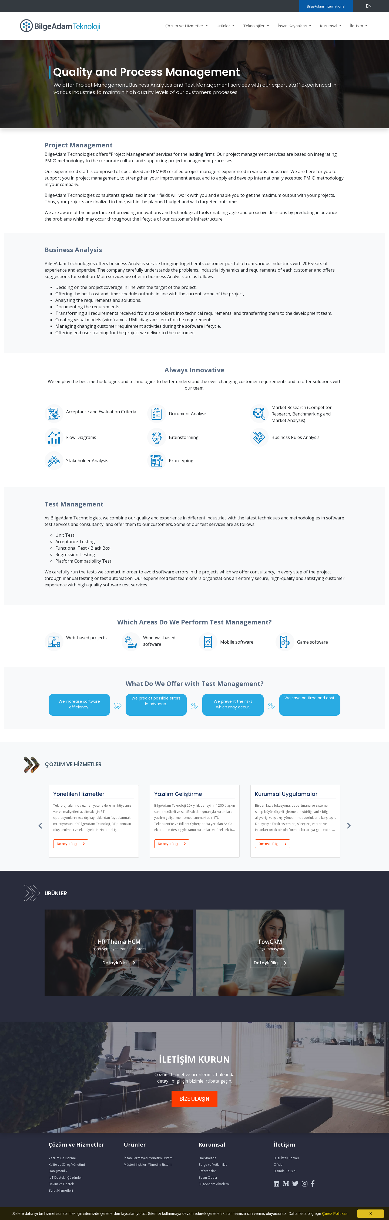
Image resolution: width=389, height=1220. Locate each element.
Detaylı (70, 843)
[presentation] (40, 824)
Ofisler (279, 1164)
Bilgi (118, 963)
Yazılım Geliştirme (62, 1158)
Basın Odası (208, 1177)
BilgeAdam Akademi (214, 1184)
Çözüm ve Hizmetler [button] (184, 25)
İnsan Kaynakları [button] (293, 25)
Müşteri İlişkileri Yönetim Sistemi (148, 1164)
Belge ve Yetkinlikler (214, 1164)
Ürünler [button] (223, 25)
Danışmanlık (58, 1171)
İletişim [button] (357, 25)
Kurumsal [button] (329, 25)
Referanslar (207, 1171)
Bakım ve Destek (61, 1184)
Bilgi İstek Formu (286, 1158)
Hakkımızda (207, 1158)
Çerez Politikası (335, 1213)
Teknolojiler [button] (254, 25)
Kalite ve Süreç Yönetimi (67, 1164)
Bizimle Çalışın (285, 1171)
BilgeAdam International (326, 6)
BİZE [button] (194, 1099)
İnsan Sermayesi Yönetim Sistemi (148, 1158)
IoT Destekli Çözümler (65, 1177)
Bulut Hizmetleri (61, 1190)
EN (369, 6)
